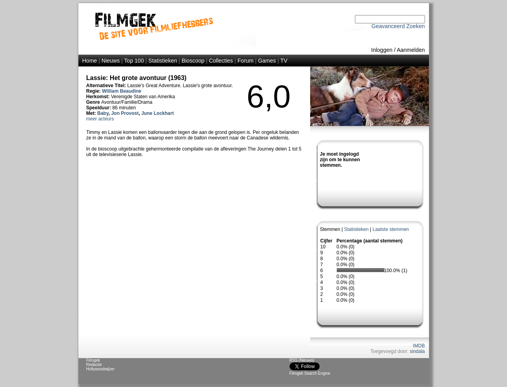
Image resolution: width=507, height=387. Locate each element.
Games (267, 60)
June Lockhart (157, 113)
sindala (417, 351)
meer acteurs (100, 119)
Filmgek (93, 360)
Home (89, 60)
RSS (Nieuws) (302, 360)
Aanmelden (411, 50)
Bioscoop (192, 60)
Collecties (221, 60)
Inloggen (382, 50)
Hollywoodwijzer (100, 369)
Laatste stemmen (390, 229)
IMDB (419, 346)
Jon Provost (125, 113)
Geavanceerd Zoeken (398, 26)
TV (284, 60)
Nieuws (110, 60)
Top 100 (134, 60)
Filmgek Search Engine (310, 373)
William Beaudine (121, 91)
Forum (246, 60)
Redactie (94, 364)
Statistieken (163, 60)
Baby (103, 113)
